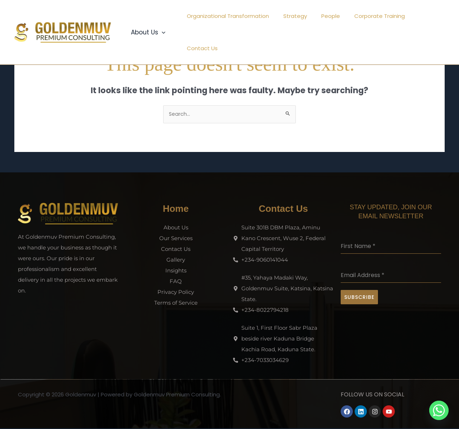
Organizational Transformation (231, 16)
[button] (160, 16)
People (327, 16)
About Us (147, 16)
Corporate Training (372, 16)
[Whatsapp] (439, 410)
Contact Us (423, 16)
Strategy (295, 16)
